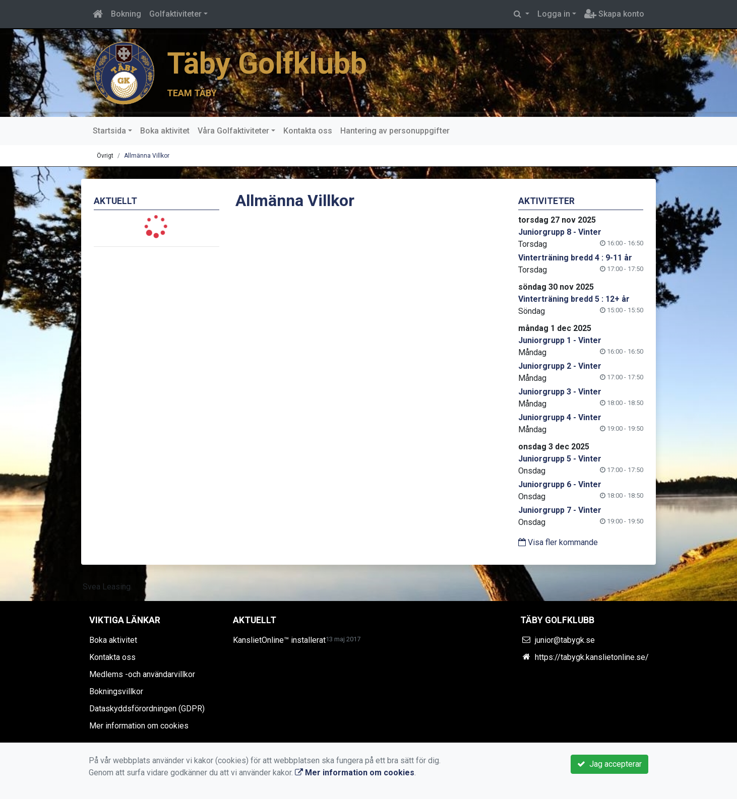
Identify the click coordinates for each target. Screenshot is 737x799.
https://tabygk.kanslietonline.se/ (592, 657)
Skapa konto (614, 14)
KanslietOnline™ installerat (279, 640)
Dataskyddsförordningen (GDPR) (147, 708)
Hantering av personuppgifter (395, 131)
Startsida (109, 131)
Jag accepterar (609, 764)
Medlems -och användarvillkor (142, 674)
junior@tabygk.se (565, 640)
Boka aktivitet (165, 131)
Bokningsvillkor (116, 691)
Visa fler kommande (558, 542)
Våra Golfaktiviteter (233, 131)
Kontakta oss (307, 131)
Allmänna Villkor (146, 155)
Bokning (126, 14)
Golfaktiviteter (175, 14)
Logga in (553, 14)
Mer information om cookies (139, 725)
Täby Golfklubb (267, 63)
